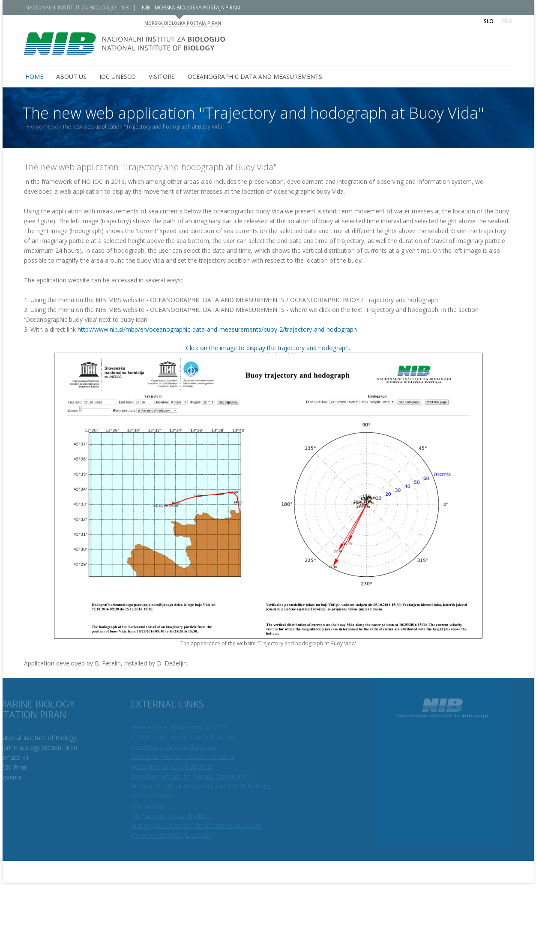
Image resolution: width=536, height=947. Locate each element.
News (58, 126)
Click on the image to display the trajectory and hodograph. (268, 348)
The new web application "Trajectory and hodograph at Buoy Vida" (150, 167)
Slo (489, 21)
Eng (507, 21)
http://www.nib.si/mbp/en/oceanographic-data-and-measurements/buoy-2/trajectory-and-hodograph (217, 329)
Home (40, 126)
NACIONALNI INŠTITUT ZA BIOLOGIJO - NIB (83, 7)
